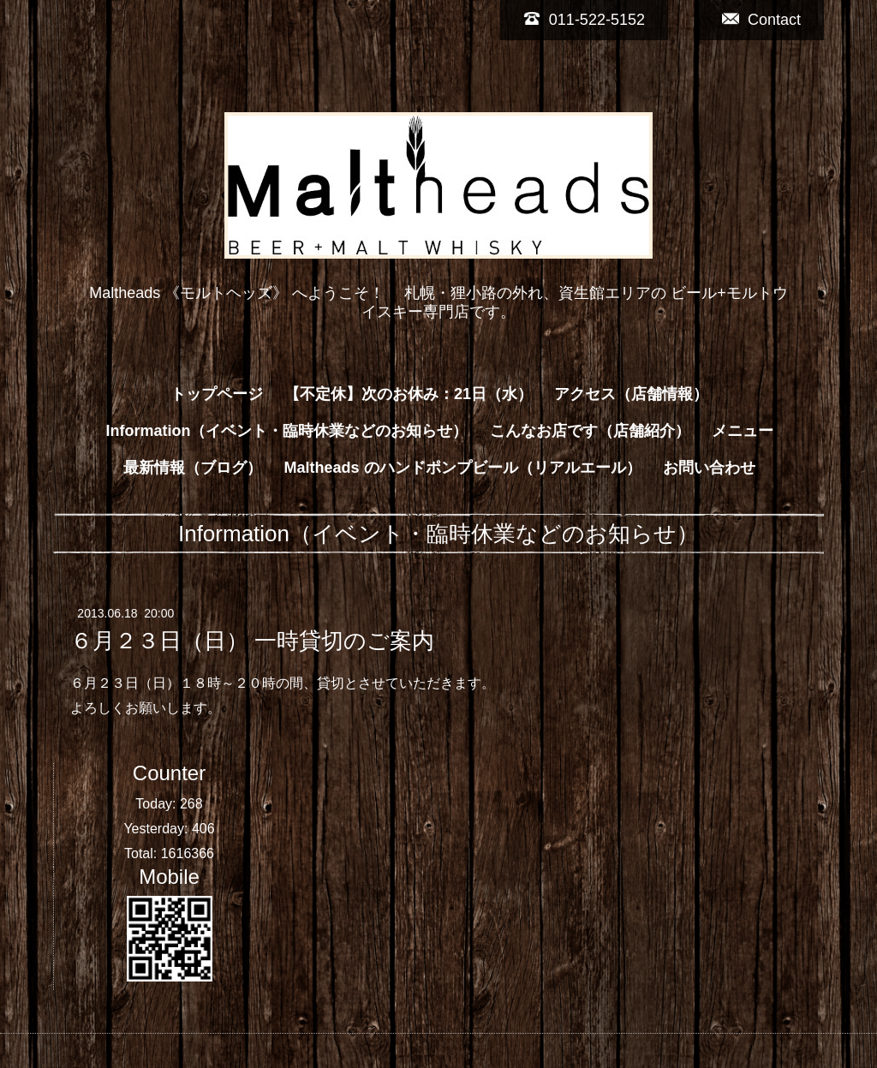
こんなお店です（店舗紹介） (590, 430)
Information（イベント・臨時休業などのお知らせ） (286, 430)
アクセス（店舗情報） (631, 394)
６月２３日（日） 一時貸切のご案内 (252, 640)
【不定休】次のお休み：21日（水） (408, 394)
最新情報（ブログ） (192, 467)
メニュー (742, 430)
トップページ (216, 394)
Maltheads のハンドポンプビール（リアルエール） (462, 467)
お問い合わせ (709, 467)
